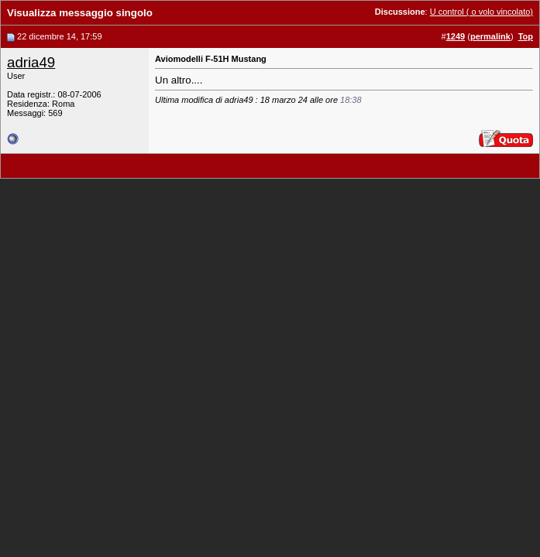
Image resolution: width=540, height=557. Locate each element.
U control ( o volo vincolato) (481, 11)
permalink (490, 36)
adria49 (31, 62)
